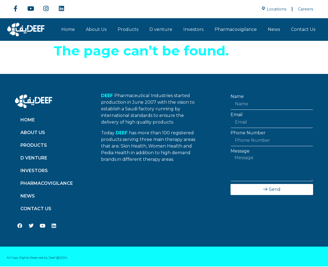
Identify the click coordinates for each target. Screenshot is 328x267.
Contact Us (303, 30)
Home (68, 30)
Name (237, 97)
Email (237, 115)
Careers (305, 9)
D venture (160, 30)
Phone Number (248, 133)
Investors (193, 30)
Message (240, 151)
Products (128, 30)
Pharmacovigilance (236, 30)
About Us (96, 30)
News (274, 30)
